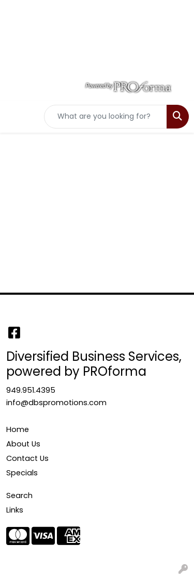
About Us (23, 444)
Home (17, 429)
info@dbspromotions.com (56, 402)
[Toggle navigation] (16, 116)
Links (14, 510)
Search (19, 495)
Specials (22, 473)
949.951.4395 (30, 390)
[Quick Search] (105, 117)
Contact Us (27, 458)
